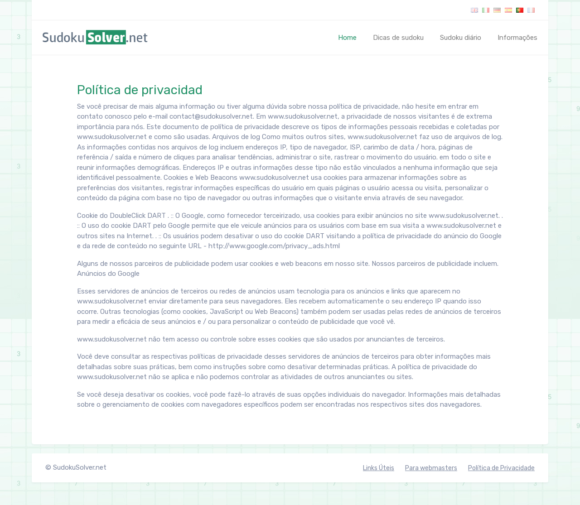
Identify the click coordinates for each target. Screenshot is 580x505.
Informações (517, 38)
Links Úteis (378, 468)
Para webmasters (431, 468)
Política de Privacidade (501, 468)
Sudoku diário (460, 38)
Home (349, 37)
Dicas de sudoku (398, 38)
